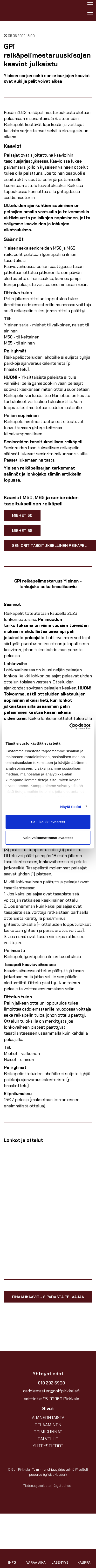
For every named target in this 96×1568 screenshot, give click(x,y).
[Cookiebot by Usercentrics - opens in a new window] (69, 726)
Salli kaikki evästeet (48, 822)
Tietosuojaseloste (37, 1486)
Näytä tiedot (70, 806)
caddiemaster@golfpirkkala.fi (51, 1391)
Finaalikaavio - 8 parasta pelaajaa (48, 1296)
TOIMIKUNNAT (48, 1432)
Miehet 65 (22, 530)
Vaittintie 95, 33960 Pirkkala (51, 1399)
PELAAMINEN (48, 1425)
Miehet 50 (22, 515)
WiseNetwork (57, 1475)
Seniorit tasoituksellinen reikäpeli (50, 545)
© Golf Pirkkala (19, 1470)
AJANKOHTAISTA (48, 1418)
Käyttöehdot (63, 1486)
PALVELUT (48, 1439)
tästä (49, 460)
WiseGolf (81, 1470)
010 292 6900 (51, 1383)
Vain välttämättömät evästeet (48, 837)
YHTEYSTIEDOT (48, 1446)
